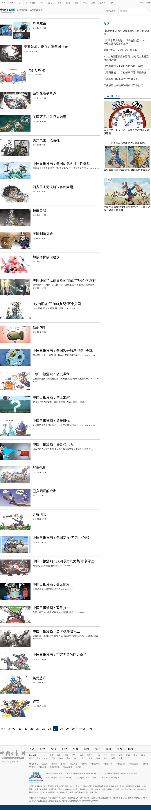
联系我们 (15, 761)
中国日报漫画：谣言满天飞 (53, 444)
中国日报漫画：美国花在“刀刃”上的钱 (61, 538)
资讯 (50, 3)
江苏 (105, 755)
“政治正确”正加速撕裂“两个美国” (57, 304)
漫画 (108, 748)
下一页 (81, 728)
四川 (76, 758)
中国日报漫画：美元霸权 (51, 584)
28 (61, 728)
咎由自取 (39, 210)
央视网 (84, 764)
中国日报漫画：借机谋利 (51, 374)
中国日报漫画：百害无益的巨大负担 (59, 655)
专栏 (85, 3)
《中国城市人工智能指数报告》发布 (123, 66)
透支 (36, 701)
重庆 (68, 758)
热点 (106, 23)
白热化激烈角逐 (44, 93)
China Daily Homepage (11, 3)
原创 (93, 3)
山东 (135, 755)
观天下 (102, 3)
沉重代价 (39, 467)
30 (73, 728)
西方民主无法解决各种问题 (53, 187)
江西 (128, 755)
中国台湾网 (121, 764)
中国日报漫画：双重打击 (51, 608)
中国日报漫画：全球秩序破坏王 (56, 631)
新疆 (113, 758)
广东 (46, 758)
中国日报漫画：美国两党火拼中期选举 (61, 164)
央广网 (145, 764)
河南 (143, 755)
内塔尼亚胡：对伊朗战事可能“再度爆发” (125, 72)
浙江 (113, 755)
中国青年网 (95, 764)
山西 (66, 755)
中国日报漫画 (36, 10)
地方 (112, 3)
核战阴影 (39, 327)
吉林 (81, 755)
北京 (44, 755)
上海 (98, 755)
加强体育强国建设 (46, 257)
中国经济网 (108, 764)
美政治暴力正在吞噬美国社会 (46, 47)
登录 (142, 3)
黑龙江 (89, 755)
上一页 (11, 728)
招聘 (130, 748)
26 (49, 728)
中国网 (63, 764)
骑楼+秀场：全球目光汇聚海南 (120, 50)
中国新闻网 (54, 767)
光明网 (32, 767)
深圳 (120, 758)
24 (37, 728)
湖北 (31, 758)
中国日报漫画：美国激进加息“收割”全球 (63, 351)
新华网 (54, 764)
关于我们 (5, 761)
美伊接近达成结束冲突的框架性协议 (123, 85)
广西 (53, 758)
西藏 (98, 758)
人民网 (45, 764)
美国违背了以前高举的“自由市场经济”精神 (64, 280)
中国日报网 (22, 10)
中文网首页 (30, 3)
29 (67, 728)
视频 (76, 3)
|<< (3, 728)
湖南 (38, 758)
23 (31, 728)
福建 (120, 755)
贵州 (83, 758)
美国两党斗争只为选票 (49, 117)
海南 (61, 758)
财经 (64, 748)
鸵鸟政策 (39, 23)
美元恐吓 (39, 678)
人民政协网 (67, 767)
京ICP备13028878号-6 (110, 778)
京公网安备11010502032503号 (58, 778)
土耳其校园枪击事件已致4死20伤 (121, 79)
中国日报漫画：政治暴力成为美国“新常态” (64, 561)
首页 (31, 748)
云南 (91, 758)
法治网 (78, 767)
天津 (51, 755)
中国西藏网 (133, 764)
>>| (90, 728)
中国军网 (42, 767)
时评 (41, 3)
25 (43, 728)
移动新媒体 (110, 11)
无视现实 (39, 514)
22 (26, 728)
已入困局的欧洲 (44, 491)
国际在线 (73, 764)
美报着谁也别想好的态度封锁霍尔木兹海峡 (127, 170)
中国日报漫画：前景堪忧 (51, 421)
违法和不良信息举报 (54, 773)
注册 (148, 3)
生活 (68, 3)
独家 (119, 748)
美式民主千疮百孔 (46, 140)
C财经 (58, 3)
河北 (59, 755)
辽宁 (74, 755)
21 (20, 728)
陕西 (106, 758)
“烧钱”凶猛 (37, 70)
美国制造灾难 (43, 234)
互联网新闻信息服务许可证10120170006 (83, 773)
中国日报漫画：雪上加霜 (51, 397)
